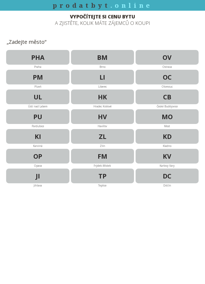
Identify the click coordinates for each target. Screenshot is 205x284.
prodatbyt (102, 5)
